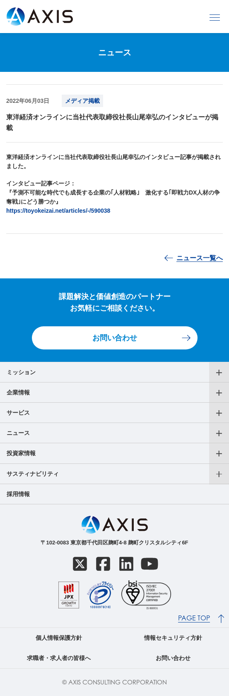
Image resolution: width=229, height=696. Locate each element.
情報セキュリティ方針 (173, 637)
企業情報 (18, 392)
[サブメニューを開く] (219, 372)
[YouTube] (149, 564)
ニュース (18, 433)
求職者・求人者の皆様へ (59, 658)
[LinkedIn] (126, 564)
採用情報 (18, 494)
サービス (18, 412)
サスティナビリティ (33, 473)
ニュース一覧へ (199, 257)
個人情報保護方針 (59, 637)
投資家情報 (21, 453)
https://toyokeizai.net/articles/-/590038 (58, 210)
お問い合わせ (114, 338)
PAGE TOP (194, 618)
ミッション (21, 372)
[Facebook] (103, 564)
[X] (80, 564)
